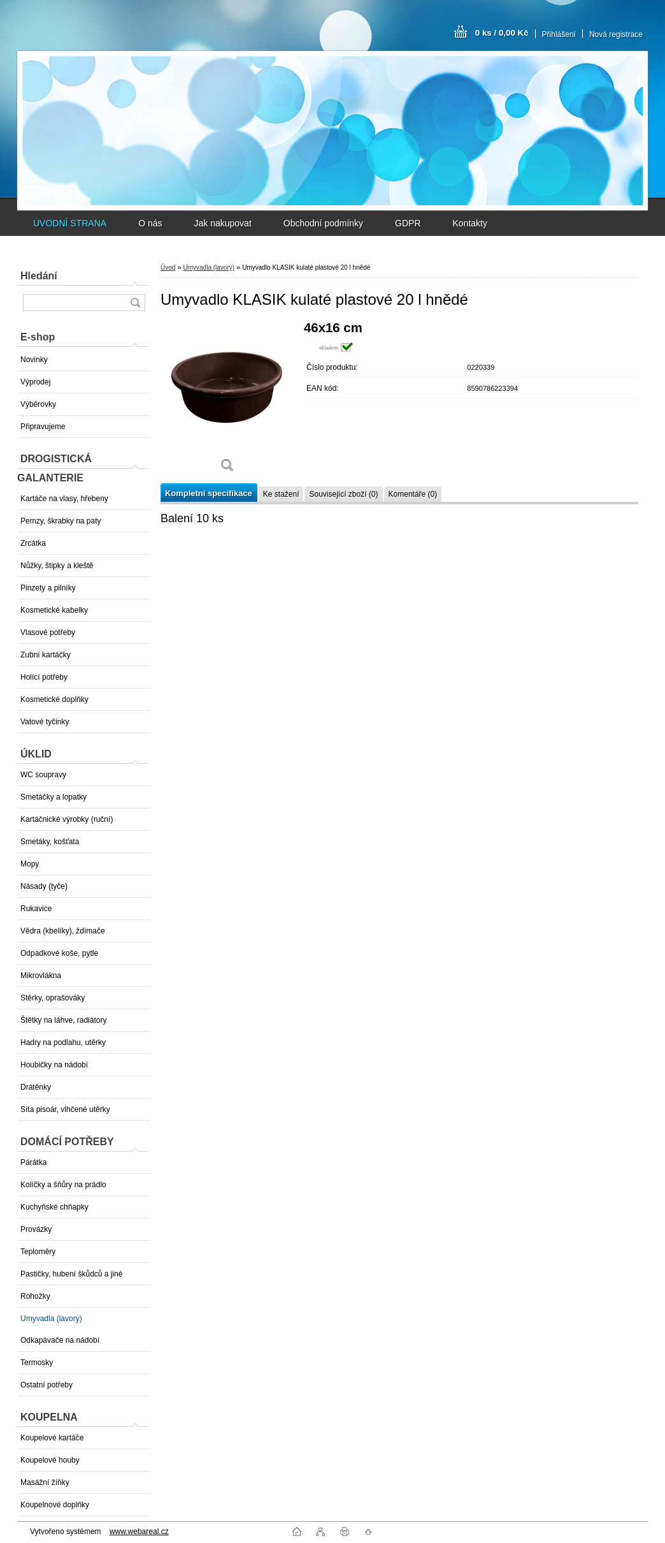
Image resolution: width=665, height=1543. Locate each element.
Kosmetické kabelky (54, 610)
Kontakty (470, 223)
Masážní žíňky (44, 1482)
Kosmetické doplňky (54, 699)
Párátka (33, 1162)
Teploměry (37, 1251)
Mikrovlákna (40, 975)
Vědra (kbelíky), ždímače (62, 930)
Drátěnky (35, 1087)
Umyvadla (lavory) (51, 1318)
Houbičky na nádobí (54, 1064)
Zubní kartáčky (45, 654)
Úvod (168, 267)
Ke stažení (281, 494)
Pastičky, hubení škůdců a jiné (71, 1273)
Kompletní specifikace (208, 493)
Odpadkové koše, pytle (59, 953)
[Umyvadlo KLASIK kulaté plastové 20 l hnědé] (227, 401)
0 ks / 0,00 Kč (502, 33)
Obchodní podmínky (323, 223)
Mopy (29, 863)
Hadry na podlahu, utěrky (63, 1042)
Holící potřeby (44, 677)
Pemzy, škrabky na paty (60, 520)
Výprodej (35, 381)
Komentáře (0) (413, 494)
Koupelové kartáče (51, 1437)
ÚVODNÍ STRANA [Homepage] (69, 223)
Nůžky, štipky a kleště (56, 565)
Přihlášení (559, 34)
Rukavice (36, 908)
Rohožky (35, 1296)
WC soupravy (43, 774)
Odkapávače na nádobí (59, 1340)
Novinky (34, 359)
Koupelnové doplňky (54, 1504)
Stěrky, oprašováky (52, 997)
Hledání (38, 275)
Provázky (36, 1229)
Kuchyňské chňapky (54, 1207)
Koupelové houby (50, 1460)
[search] (135, 303)
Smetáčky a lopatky (53, 797)
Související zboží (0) (343, 494)
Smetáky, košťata (49, 841)
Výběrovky (38, 404)
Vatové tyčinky (44, 721)
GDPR (407, 223)
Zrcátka (33, 543)
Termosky (36, 1362)
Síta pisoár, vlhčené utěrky (65, 1109)
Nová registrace (616, 34)
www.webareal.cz (139, 1531)
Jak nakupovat (222, 223)
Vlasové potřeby (47, 632)
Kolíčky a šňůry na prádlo (63, 1184)
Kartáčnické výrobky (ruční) (66, 819)
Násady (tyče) (44, 886)
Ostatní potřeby (46, 1384)
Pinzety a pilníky (48, 587)
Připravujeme (43, 426)
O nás (150, 223)
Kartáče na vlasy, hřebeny (64, 498)
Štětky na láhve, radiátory (63, 1020)
